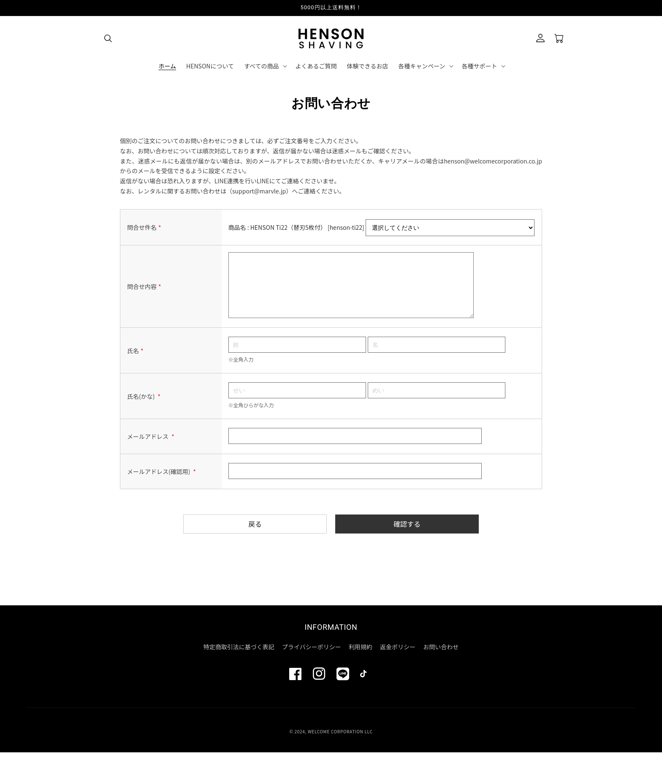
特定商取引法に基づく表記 (238, 660)
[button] (108, 38)
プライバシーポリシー (311, 659)
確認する (407, 536)
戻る (255, 536)
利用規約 (360, 659)
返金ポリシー (397, 659)
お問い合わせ (441, 659)
